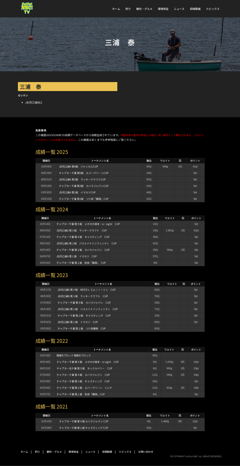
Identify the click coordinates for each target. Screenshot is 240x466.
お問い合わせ (145, 451)
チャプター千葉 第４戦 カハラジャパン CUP (84, 302)
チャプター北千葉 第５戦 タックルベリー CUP (84, 368)
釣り (128, 9)
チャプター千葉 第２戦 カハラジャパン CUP (83, 250)
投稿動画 (195, 9)
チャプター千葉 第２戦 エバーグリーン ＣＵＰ (84, 388)
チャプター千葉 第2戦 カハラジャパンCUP (84, 186)
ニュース (179, 9)
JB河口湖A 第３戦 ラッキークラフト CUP (81, 230)
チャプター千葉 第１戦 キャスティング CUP (83, 428)
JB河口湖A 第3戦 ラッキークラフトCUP (82, 179)
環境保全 (163, 9)
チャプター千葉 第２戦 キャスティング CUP (84, 315)
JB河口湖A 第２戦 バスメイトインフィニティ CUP (86, 243)
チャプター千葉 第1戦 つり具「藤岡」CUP (84, 199)
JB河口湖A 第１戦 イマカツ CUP (76, 256)
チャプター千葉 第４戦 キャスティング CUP (82, 237)
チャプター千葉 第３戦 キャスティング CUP (83, 381)
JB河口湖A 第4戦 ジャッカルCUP (78, 166)
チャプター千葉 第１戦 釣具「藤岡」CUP (81, 394)
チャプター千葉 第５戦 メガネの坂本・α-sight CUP (88, 362)
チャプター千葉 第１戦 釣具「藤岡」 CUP (81, 263)
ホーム (116, 9)
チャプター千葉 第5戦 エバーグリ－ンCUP (84, 173)
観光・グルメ (144, 9)
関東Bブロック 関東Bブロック (74, 355)
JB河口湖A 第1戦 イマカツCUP (77, 192)
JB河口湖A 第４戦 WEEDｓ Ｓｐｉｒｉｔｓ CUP (86, 289)
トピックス (212, 9)
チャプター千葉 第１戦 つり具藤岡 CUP (81, 328)
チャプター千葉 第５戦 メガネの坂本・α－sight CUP (88, 224)
